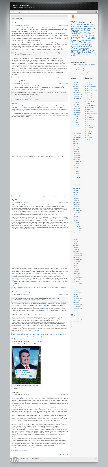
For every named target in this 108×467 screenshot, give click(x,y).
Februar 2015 (76, 127)
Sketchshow (90, 127)
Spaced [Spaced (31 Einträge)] (83, 44)
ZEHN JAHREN (29, 442)
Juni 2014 (75, 143)
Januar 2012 (76, 202)
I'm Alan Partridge (40, 196)
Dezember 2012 (77, 180)
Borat (31, 196)
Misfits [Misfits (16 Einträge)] (78, 37)
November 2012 (77, 182)
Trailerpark (89, 137)
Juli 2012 (75, 190)
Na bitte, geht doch (16, 339)
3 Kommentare (64, 294)
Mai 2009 (75, 267)
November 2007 (77, 286)
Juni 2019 (75, 82)
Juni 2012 (75, 192)
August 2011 (76, 212)
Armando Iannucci (25, 196)
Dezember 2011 (77, 204)
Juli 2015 (75, 116)
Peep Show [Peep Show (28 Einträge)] (76, 40)
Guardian (15, 276)
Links (31, 12)
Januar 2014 (76, 153)
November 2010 (77, 231)
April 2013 (76, 172)
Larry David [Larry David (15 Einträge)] (80, 35)
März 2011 (76, 223)
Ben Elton (13, 287)
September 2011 (77, 210)
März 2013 (76, 174)
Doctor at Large (28, 334)
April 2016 (76, 102)
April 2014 (76, 147)
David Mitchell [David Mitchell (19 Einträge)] (75, 28)
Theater (89, 133)
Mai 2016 (75, 100)
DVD (42, 281)
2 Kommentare (64, 25)
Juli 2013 (75, 165)
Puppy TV (87, 72)
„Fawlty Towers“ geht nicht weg (20, 292)
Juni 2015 (75, 118)
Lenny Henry (54, 33)
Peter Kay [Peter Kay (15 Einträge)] (91, 40)
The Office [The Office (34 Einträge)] (86, 52)
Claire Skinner (26, 77)
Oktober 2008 (76, 280)
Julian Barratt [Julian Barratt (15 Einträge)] (74, 35)
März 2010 (76, 247)
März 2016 (76, 104)
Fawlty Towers (36, 334)
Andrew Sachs (14, 334)
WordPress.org (77, 323)
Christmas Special (91, 86)
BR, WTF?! (14, 392)
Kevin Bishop (33, 287)
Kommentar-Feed (77, 321)
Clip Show (89, 88)
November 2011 (77, 206)
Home (12, 12)
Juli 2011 (75, 214)
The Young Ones (58, 77)
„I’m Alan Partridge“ (43, 87)
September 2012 (77, 186)
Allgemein (15, 388)
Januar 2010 (76, 251)
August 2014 (76, 139)
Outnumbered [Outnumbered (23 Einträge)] (91, 39)
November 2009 (77, 255)
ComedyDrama (91, 105)
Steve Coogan (62, 196)
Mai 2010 (75, 243)
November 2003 (77, 308)
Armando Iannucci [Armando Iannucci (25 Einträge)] (78, 23)
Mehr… (38, 330)
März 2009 (76, 271)
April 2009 (76, 269)
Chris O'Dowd (19, 287)
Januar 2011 (76, 227)
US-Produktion (90, 140)
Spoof (88, 129)
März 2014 (76, 149)
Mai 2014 (75, 145)
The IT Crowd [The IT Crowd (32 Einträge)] (85, 50)
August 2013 (76, 163)
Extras (31, 77)
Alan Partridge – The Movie (19, 81)
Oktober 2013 (76, 159)
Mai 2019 (75, 84)
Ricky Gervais (50, 77)
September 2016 (77, 98)
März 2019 (76, 88)
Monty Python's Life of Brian (43, 336)
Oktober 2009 (76, 257)
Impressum (37, 12)
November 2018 (77, 96)
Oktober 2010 (76, 233)
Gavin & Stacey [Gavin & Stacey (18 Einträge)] (79, 30)
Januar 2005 (76, 302)
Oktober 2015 (76, 114)
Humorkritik (90, 111)
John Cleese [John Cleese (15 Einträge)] (92, 33)
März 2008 (76, 282)
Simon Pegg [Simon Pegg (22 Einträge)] (75, 44)
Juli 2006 (75, 294)
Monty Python (59, 334)
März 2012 (76, 198)
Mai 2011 (75, 218)
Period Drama (90, 119)
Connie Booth (21, 334)
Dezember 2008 (77, 277)
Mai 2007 (75, 290)
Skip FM (14, 200)
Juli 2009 (75, 263)
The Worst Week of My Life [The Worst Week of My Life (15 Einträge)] (86, 54)
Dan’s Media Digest (19, 111)
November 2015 (77, 112)
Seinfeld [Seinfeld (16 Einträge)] (91, 42)
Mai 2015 (75, 121)
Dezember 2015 (77, 110)
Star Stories (61, 287)
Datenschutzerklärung (48, 12)
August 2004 (76, 306)
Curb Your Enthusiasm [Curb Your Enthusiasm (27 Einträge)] (84, 26)
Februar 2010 (76, 249)
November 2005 (77, 298)
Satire (88, 123)
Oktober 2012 (76, 184)
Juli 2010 (75, 239)
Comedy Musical (91, 96)
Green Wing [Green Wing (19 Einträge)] (82, 32)
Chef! (21, 77)
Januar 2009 (76, 275)
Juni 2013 (75, 167)
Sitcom (14, 77)
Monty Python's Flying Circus (30, 336)
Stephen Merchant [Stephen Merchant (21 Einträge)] (83, 46)
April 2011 (76, 220)
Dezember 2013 (77, 155)
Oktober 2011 (76, 208)
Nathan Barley (40, 287)
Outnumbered (43, 77)
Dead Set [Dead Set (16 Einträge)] (82, 28)
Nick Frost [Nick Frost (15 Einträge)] (77, 38)
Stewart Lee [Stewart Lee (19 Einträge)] (83, 48)
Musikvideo (90, 117)
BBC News (14, 103)
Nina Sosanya (47, 287)
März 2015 (76, 125)
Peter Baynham (51, 106)
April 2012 (76, 196)
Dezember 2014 (77, 131)
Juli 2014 (75, 141)
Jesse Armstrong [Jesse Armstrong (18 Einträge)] (76, 33)
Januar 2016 (76, 108)
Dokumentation (16, 333)
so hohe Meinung (44, 308)
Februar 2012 (76, 200)
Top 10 (88, 135)
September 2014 (77, 137)
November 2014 (77, 133)
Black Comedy (15, 23)
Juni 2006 (75, 296)
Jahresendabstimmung (92, 113)
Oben (95, 458)
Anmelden (76, 317)
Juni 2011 (75, 216)
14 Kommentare (64, 394)
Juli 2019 (75, 80)
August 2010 (76, 237)
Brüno (34, 196)
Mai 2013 (75, 169)
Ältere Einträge (62, 454)
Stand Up (89, 131)
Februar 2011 (76, 224)
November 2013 (77, 157)
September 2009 (77, 259)
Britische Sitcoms (20, 5)
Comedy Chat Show (92, 90)
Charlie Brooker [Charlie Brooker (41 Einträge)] (84, 24)
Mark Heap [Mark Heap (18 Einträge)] (87, 35)
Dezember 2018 (77, 94)
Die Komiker (24, 450)
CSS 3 (41, 460)
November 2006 (77, 292)
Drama (88, 109)
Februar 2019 (76, 90)
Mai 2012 (75, 194)
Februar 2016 (76, 106)
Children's (89, 84)
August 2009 (76, 261)
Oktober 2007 (76, 288)
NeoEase (27, 460)
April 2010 (76, 245)
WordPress (14, 459)
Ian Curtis (27, 287)
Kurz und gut (81, 68)
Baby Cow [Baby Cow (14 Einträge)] (87, 23)
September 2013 (77, 161)
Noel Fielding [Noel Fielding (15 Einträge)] (83, 38)
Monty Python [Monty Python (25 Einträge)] (85, 37)
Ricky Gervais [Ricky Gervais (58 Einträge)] (80, 42)
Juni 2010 (75, 241)
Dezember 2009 (77, 253)
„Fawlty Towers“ (38, 305)
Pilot (88, 121)
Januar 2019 (76, 92)
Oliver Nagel (18, 12)
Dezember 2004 (77, 304)
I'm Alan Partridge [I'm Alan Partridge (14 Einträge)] (90, 32)
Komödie (15, 196)
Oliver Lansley (54, 287)
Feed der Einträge (78, 319)
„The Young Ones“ (25, 205)
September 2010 (77, 235)
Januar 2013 (76, 178)
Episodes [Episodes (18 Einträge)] (88, 28)
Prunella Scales (54, 336)
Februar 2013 (76, 176)
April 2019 (76, 86)
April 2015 (76, 123)
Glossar (25, 12)
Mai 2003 (75, 310)
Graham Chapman (44, 334)
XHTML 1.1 (34, 460)
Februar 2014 (76, 151)
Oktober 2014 (76, 135)
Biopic (88, 82)
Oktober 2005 (76, 300)
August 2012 (76, 188)
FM (24, 287)
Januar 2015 (76, 129)
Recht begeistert (86, 74)
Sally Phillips (56, 196)
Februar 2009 (76, 273)
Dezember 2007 (77, 284)
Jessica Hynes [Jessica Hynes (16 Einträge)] (85, 33)
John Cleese (52, 334)
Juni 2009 (75, 265)
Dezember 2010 (77, 229)
